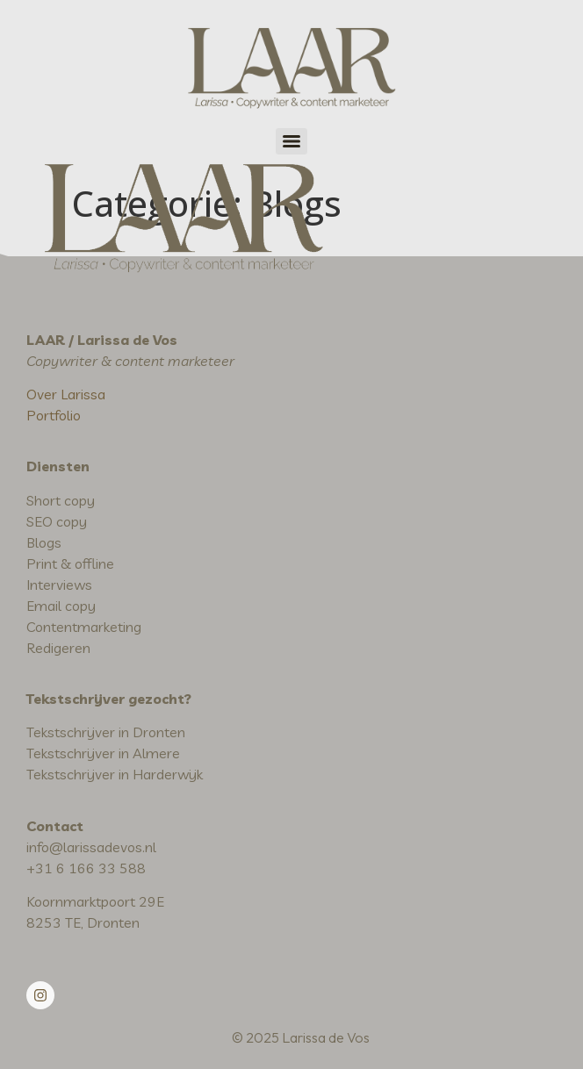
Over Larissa (65, 394)
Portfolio (53, 415)
